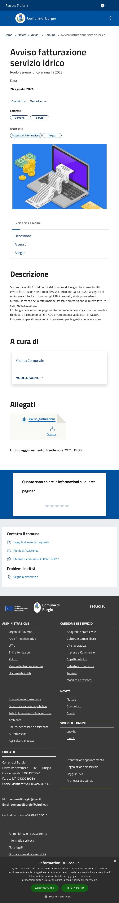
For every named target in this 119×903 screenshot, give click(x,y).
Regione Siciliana (17, 5)
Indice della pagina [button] (28, 223)
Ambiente (15, 720)
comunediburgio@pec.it (25, 799)
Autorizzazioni (18, 733)
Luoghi (71, 731)
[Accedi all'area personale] (102, 5)
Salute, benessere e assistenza (29, 726)
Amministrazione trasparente (28, 833)
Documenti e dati (20, 673)
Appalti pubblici (77, 659)
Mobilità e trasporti (79, 680)
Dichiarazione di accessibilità (27, 854)
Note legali (16, 847)
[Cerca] (111, 18)
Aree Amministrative (22, 638)
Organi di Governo (20, 631)
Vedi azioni (38, 101)
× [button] (114, 861)
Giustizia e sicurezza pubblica (28, 706)
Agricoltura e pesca (21, 740)
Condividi (19, 101)
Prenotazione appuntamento (85, 760)
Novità (22, 35)
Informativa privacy (21, 840)
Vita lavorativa (76, 645)
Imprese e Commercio (81, 652)
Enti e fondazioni (20, 652)
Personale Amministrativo (26, 666)
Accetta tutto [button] (44, 888)
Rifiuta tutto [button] (75, 887)
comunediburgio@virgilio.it (29, 804)
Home (8, 35)
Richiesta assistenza (80, 780)
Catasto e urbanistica (80, 666)
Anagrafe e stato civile (81, 631)
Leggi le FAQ (75, 773)
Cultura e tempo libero (81, 638)
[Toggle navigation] (7, 18)
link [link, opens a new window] (96, 880)
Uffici (12, 645)
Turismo (72, 673)
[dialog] (59, 880)
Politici (13, 659)
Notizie (71, 699)
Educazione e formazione (25, 699)
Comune (50, 35)
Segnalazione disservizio (82, 766)
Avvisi (35, 35)
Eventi (71, 738)
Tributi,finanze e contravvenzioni (30, 713)
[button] (59, 896)
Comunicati (74, 706)
